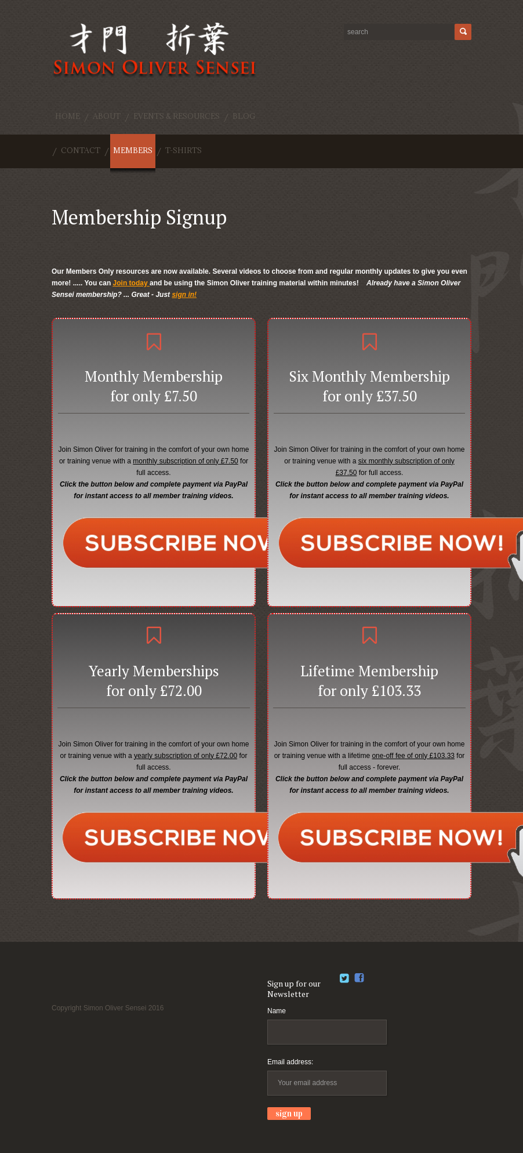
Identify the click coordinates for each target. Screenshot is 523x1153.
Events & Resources (176, 116)
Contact (80, 150)
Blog (244, 116)
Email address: (290, 1062)
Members (132, 150)
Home (67, 116)
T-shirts (183, 150)
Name (276, 1011)
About (107, 116)
